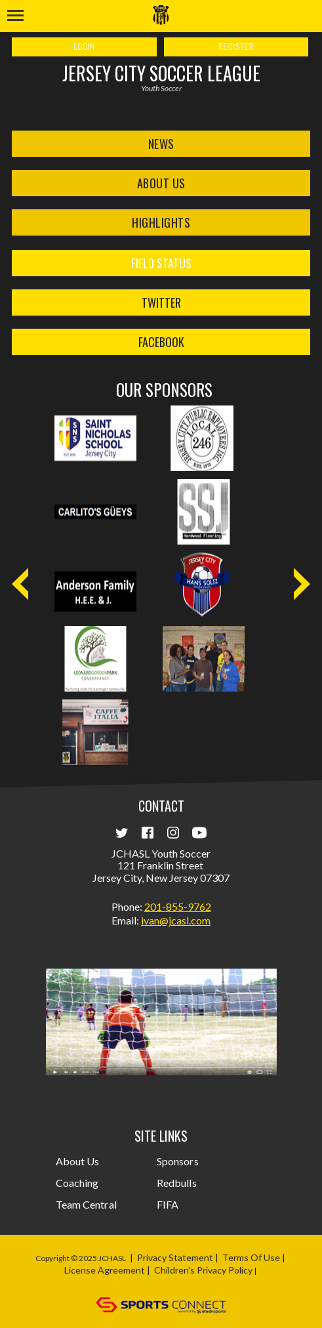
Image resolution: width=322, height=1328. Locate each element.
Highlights (161, 222)
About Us (161, 183)
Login (84, 46)
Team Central (86, 1204)
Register (236, 46)
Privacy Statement (175, 1257)
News (161, 143)
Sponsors (178, 1161)
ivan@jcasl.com (176, 920)
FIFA (167, 1204)
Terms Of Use (251, 1257)
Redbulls (177, 1182)
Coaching (77, 1182)
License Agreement (104, 1270)
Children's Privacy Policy (203, 1270)
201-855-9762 (177, 906)
